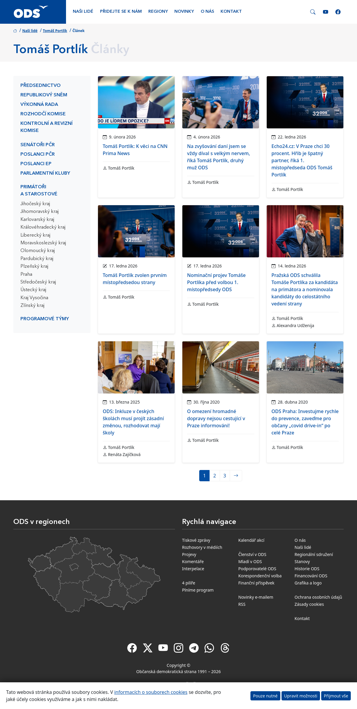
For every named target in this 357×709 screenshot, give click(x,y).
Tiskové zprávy (196, 540)
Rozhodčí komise (43, 114)
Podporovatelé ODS (257, 568)
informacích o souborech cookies (150, 692)
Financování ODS (311, 576)
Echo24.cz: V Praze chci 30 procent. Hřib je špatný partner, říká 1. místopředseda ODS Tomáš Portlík (301, 160)
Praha (26, 274)
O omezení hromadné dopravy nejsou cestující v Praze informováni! (216, 418)
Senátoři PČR (37, 145)
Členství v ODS (252, 554)
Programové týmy (44, 319)
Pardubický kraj (36, 258)
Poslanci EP (36, 164)
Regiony (158, 11)
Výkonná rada (39, 104)
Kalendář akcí (251, 540)
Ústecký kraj (33, 290)
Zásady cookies (309, 604)
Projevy (189, 554)
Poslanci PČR (37, 154)
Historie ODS (307, 568)
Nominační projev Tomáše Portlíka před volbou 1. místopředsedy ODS (216, 282)
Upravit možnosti (300, 696)
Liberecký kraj (35, 235)
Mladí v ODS (250, 561)
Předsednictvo (40, 85)
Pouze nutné (265, 696)
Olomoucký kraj (37, 250)
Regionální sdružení (314, 554)
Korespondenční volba (260, 576)
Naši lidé (83, 11)
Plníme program (198, 590)
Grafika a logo (308, 583)
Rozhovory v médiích (202, 547)
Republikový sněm (43, 95)
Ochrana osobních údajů (318, 597)
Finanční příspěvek (256, 583)
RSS (241, 604)
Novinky (184, 11)
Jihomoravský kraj (39, 211)
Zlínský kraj (32, 305)
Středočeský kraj (38, 282)
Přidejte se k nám (121, 11)
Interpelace (193, 568)
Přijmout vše (336, 696)
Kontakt (231, 11)
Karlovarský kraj (37, 219)
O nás (207, 11)
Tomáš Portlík (55, 30)
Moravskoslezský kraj (43, 243)
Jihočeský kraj (35, 204)
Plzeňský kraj (34, 266)
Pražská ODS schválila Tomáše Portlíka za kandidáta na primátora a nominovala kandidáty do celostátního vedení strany (304, 289)
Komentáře (193, 561)
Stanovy (302, 561)
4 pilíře (188, 583)
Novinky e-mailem (255, 597)
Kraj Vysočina (34, 298)
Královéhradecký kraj (42, 227)
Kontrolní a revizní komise (46, 127)
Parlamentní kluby (45, 173)
